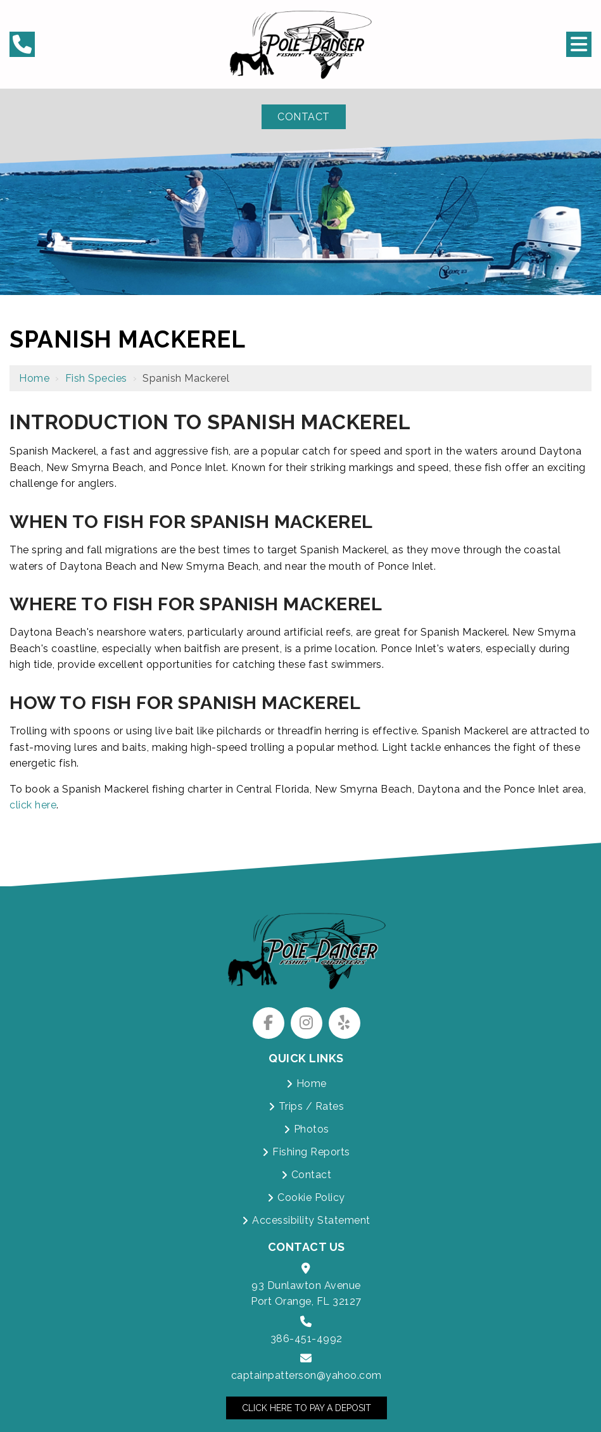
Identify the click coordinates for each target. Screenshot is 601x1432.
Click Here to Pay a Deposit (306, 1408)
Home (34, 378)
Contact (303, 117)
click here (32, 805)
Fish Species (96, 378)
